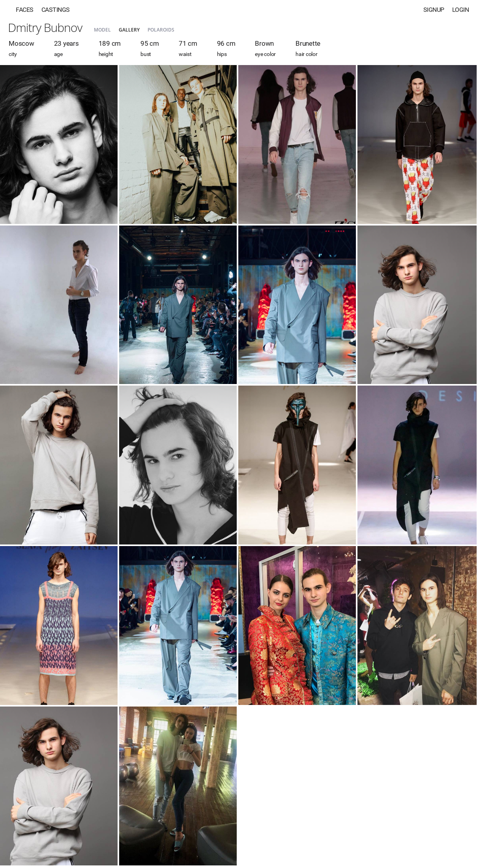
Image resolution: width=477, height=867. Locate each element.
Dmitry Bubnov (45, 27)
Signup (433, 9)
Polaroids (161, 29)
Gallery (129, 29)
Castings (55, 9)
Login (460, 9)
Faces (25, 9)
